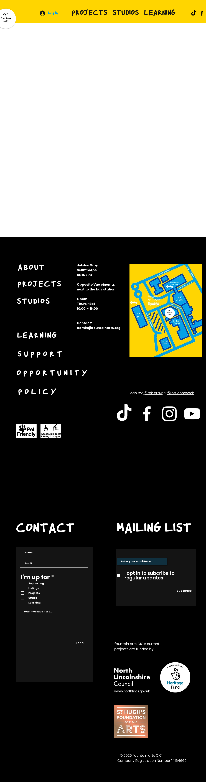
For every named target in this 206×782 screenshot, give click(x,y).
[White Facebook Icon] (147, 414)
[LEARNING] (37, 336)
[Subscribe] (184, 590)
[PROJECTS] (40, 285)
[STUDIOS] (34, 302)
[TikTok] (193, 13)
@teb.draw (153, 393)
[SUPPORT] (41, 355)
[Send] (79, 643)
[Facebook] (202, 13)
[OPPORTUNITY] (53, 374)
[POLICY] (39, 392)
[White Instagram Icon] (169, 414)
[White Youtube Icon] (192, 414)
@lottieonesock (180, 393)
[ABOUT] (31, 268)
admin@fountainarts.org (99, 328)
